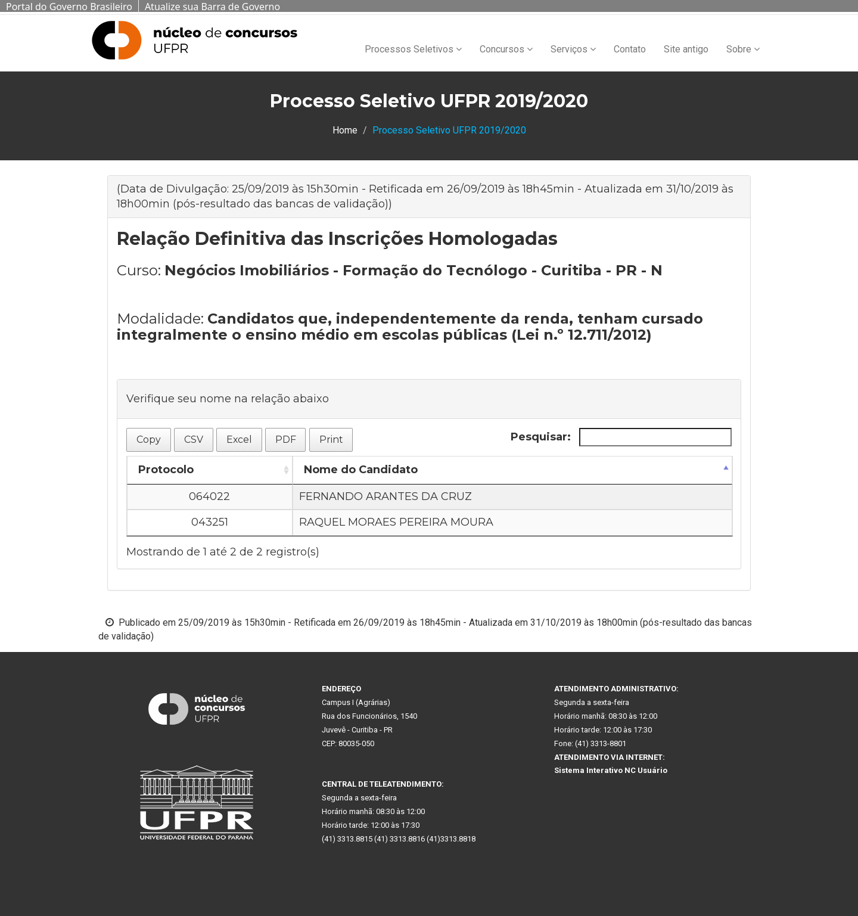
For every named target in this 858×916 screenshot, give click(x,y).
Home (345, 130)
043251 (209, 522)
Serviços (573, 49)
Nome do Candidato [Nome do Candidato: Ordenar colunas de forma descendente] (361, 469)
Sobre (743, 49)
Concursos (506, 49)
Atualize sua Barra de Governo (212, 6)
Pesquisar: (621, 437)
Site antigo (686, 49)
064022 (209, 496)
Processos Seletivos (413, 49)
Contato (630, 49)
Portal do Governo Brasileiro (69, 6)
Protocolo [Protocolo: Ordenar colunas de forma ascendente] (166, 469)
